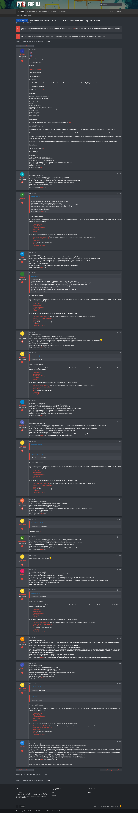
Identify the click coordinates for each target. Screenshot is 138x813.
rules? (42, 167)
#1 (120, 50)
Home (53, 792)
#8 (120, 401)
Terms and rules (98, 806)
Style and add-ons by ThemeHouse (56, 811)
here (73, 28)
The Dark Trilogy (37, 224)
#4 (120, 253)
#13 (120, 537)
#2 (120, 173)
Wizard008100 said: (36, 523)
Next (30, 45)
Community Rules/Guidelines (41, 237)
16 (26, 45)
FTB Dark (22, 806)
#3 (120, 193)
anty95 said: (34, 696)
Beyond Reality (37, 226)
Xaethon (20, 23)
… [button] (23, 45)
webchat (41, 90)
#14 (120, 555)
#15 (120, 569)
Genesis (35, 231)
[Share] (118, 50)
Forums (54, 795)
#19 (120, 683)
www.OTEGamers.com (35, 69)
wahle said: (34, 276)
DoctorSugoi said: (35, 444)
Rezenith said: (34, 196)
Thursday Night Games (39, 245)
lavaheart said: (34, 593)
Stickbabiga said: (35, 687)
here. (44, 148)
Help (112, 806)
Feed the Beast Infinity (39, 227)
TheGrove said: (34, 356)
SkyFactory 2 (36, 229)
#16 (120, 590)
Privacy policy (106, 806)
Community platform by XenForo (31, 811)
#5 (120, 273)
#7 (120, 353)
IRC (34, 242)
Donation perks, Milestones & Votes (42, 239)
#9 (120, 421)
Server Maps (36, 240)
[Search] (111, 4)
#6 (120, 332)
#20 (120, 741)
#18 (120, 663)
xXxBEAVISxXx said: (36, 454)
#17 (120, 638)
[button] (36, 12)
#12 (120, 519)
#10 (120, 441)
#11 (120, 499)
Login (89, 792)
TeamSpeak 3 (36, 244)
